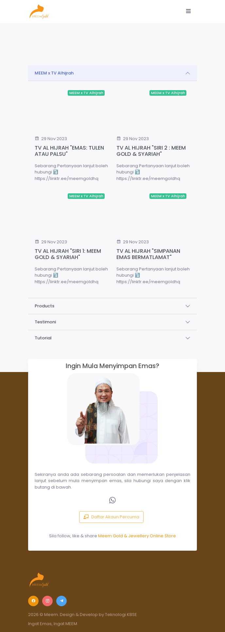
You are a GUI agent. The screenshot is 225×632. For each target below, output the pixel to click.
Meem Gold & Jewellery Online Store (137, 536)
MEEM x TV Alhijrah (54, 73)
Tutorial (43, 338)
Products (44, 306)
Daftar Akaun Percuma (111, 517)
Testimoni (45, 322)
